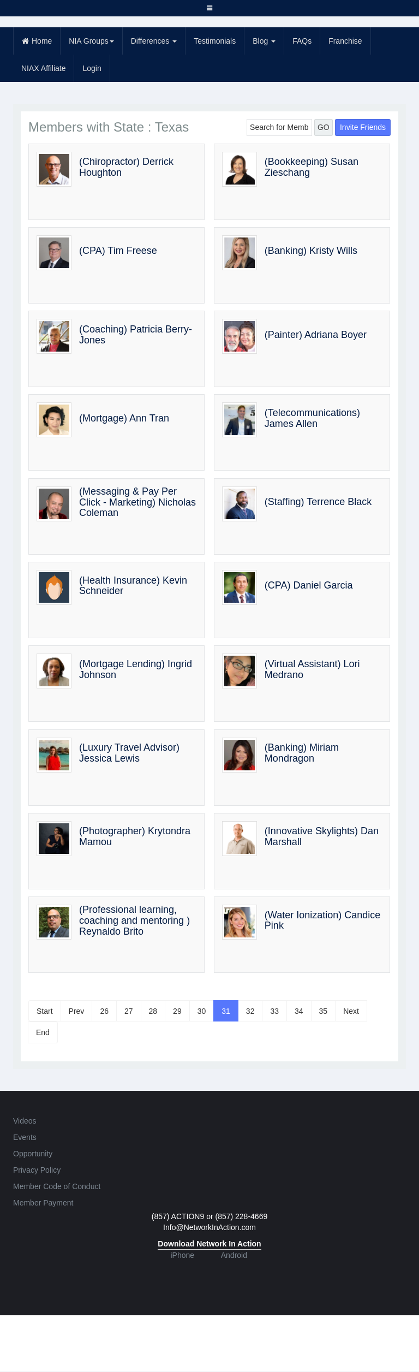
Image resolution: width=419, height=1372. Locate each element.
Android (234, 1255)
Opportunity (32, 1153)
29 (177, 1011)
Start (45, 1011)
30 (201, 1011)
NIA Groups (91, 41)
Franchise (345, 41)
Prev (77, 1011)
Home (37, 41)
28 (153, 1011)
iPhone (182, 1255)
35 (323, 1011)
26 (104, 1011)
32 (250, 1011)
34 (299, 1011)
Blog (264, 41)
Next (351, 1011)
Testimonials (215, 41)
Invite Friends (363, 127)
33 (274, 1011)
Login (91, 68)
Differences (154, 41)
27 (128, 1011)
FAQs (302, 41)
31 (226, 1011)
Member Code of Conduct (56, 1186)
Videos (25, 1120)
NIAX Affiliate (43, 68)
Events (25, 1137)
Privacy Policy (37, 1170)
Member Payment (43, 1202)
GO (324, 127)
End (43, 1032)
